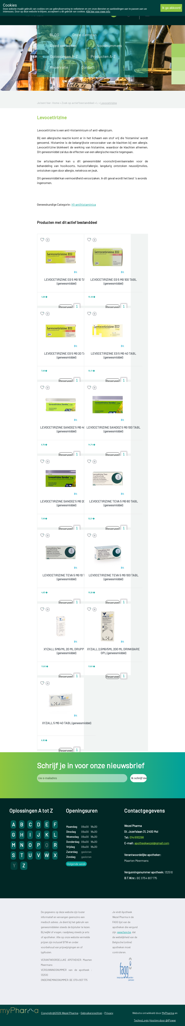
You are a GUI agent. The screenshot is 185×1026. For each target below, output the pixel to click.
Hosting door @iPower (162, 1020)
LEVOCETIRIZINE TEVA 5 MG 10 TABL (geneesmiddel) (66, 577)
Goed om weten (63, 45)
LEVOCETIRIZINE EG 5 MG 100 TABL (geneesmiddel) (113, 281)
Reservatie (59, 67)
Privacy (108, 1013)
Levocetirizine (109, 102)
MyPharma (168, 1013)
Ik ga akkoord (171, 8)
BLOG (54, 34)
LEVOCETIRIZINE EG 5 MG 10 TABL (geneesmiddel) (66, 281)
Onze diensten (84, 34)
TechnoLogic (141, 1020)
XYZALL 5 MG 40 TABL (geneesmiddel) (66, 723)
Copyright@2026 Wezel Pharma (59, 1013)
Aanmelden (161, 13)
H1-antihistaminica (83, 204)
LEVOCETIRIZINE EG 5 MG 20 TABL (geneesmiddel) (66, 355)
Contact (88, 67)
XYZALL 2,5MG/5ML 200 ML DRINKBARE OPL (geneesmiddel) (113, 651)
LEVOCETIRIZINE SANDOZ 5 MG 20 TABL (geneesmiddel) (66, 503)
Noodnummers (109, 45)
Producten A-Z (103, 56)
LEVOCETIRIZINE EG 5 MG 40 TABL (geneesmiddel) (113, 355)
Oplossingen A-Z (64, 56)
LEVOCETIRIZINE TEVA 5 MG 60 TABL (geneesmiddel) (113, 503)
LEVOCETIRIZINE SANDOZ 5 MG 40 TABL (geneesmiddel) (66, 429)
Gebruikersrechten (91, 1013)
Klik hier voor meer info (98, 11)
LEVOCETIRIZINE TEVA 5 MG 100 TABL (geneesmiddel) (113, 577)
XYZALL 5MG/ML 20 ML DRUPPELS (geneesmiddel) (66, 651)
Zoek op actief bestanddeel (78, 102)
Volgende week (76, 864)
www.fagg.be (124, 932)
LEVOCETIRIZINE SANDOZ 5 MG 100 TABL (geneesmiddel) (113, 429)
